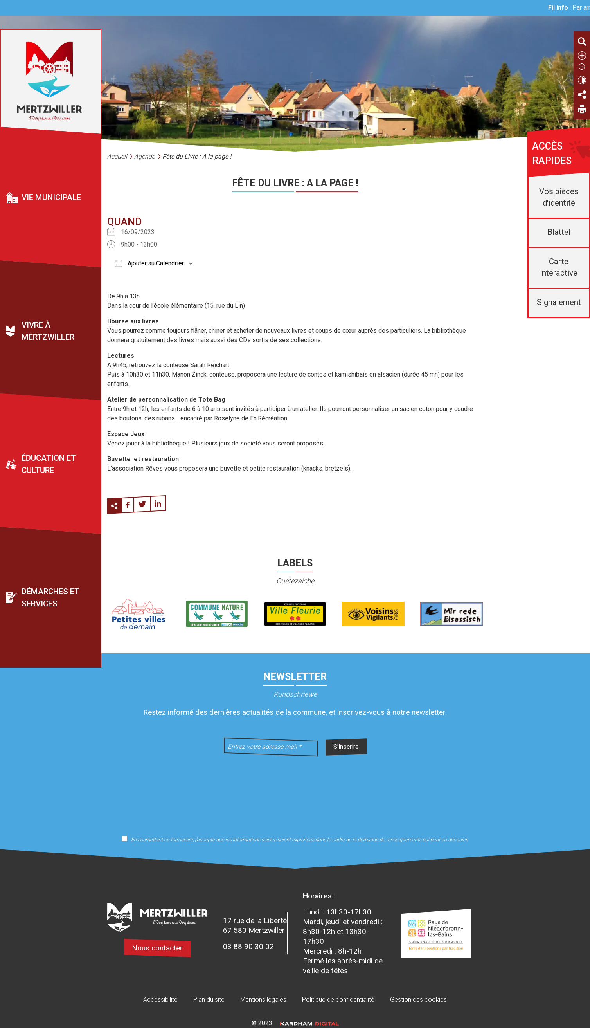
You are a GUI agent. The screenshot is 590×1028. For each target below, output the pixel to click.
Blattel (558, 232)
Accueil (117, 156)
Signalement (559, 302)
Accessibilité (160, 999)
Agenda (144, 156)
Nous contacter (157, 947)
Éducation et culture (49, 464)
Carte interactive (558, 267)
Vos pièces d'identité (559, 197)
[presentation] (295, 791)
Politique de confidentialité (338, 999)
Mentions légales (263, 999)
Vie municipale (51, 197)
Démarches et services (50, 597)
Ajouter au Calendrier (149, 263)
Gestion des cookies (418, 999)
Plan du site (209, 999)
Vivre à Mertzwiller (48, 331)
